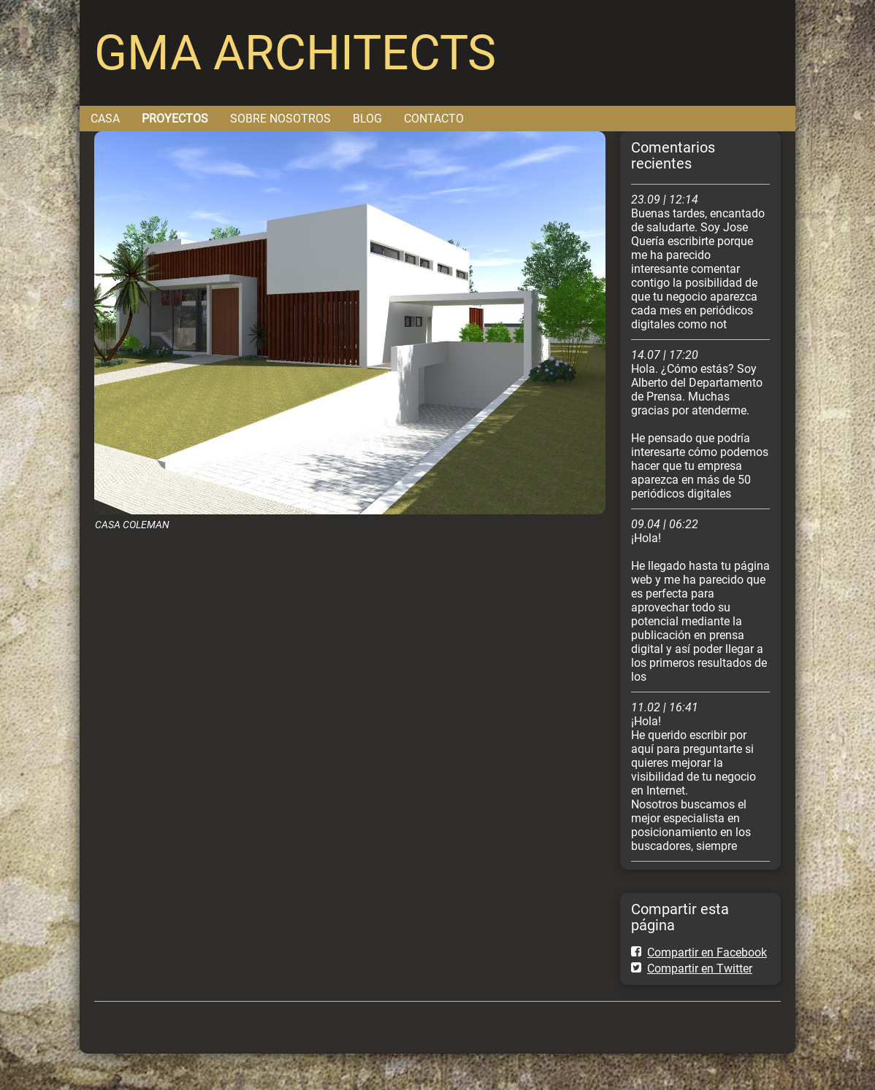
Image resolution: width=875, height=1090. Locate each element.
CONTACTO (434, 118)
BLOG (367, 118)
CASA (105, 118)
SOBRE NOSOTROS (280, 118)
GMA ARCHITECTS (295, 53)
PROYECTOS (175, 118)
